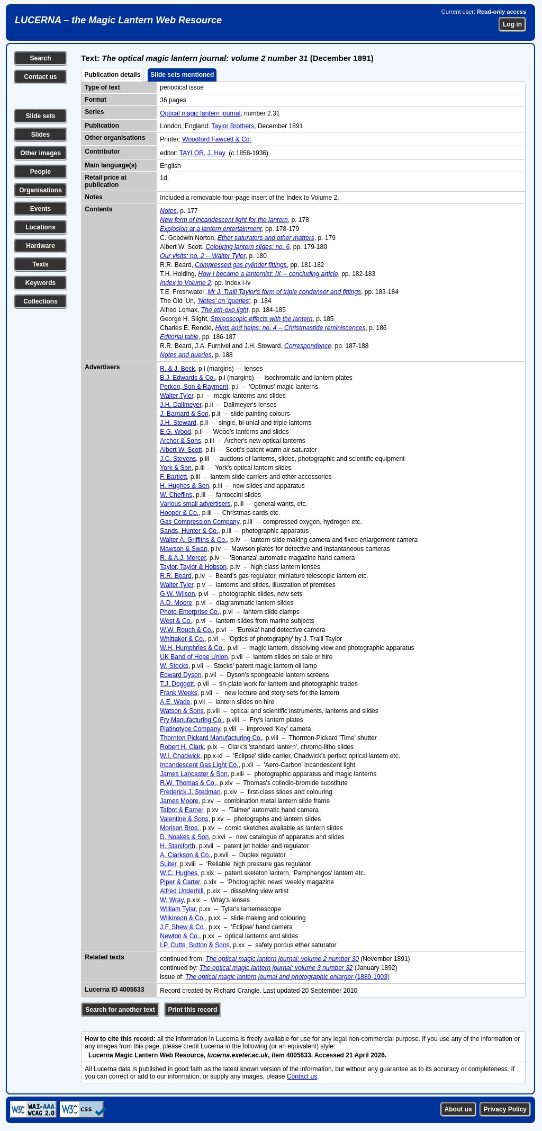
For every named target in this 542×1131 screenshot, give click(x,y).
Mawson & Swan (183, 549)
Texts (40, 264)
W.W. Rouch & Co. (186, 630)
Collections (40, 301)
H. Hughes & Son (184, 485)
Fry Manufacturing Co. (191, 720)
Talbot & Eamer (181, 810)
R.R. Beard (175, 576)
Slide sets (40, 116)
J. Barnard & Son (184, 413)
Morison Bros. (179, 828)
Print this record (193, 1009)
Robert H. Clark (182, 747)
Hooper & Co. (179, 512)
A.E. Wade (175, 702)
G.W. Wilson (177, 594)
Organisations (40, 190)
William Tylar (177, 909)
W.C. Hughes (178, 873)
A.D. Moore (176, 603)
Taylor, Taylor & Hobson (193, 567)
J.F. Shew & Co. (182, 927)
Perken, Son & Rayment (194, 386)
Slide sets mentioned (182, 74)
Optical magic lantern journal (200, 113)
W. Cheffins (176, 494)
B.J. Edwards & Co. (187, 377)
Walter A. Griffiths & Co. (193, 540)
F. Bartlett (173, 476)
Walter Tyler (176, 395)
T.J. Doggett (177, 684)
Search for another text (120, 1009)
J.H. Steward (178, 422)
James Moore (179, 801)
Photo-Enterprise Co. (189, 612)
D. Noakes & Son (184, 837)
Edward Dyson (180, 675)
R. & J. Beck (177, 368)
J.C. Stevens (178, 458)
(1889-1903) (287, 977)
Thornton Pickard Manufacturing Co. (211, 738)
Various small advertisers (195, 503)
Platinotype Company (190, 729)
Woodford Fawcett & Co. (216, 139)
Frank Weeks (178, 693)
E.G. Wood (175, 431)
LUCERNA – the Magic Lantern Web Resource (118, 20)
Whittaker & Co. (182, 639)
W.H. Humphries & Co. (192, 648)
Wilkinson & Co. (182, 918)
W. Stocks (174, 666)
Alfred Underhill (181, 891)
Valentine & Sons (184, 819)
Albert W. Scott (181, 449)
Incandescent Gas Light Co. (199, 765)
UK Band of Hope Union (194, 657)
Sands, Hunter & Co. (189, 531)
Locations (40, 227)
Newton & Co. (179, 936)
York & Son (176, 467)
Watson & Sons (181, 711)
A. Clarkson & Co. (185, 855)
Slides (40, 134)
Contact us (40, 77)
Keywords (40, 283)
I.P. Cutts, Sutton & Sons (194, 945)
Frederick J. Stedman (190, 792)
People (40, 171)
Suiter (168, 864)
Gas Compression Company (199, 522)
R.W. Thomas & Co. (188, 783)
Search (40, 58)
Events (40, 208)
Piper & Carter (180, 882)
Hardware (40, 246)
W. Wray (171, 900)
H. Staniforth (177, 846)
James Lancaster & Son (193, 774)
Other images (40, 153)
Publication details (112, 74)
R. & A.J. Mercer (183, 558)
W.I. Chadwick (180, 756)
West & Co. (176, 621)
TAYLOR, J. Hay (202, 153)
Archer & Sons (180, 440)
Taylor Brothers (233, 126)
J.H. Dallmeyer (180, 404)
